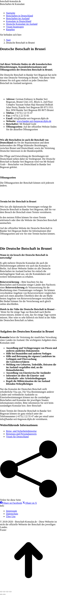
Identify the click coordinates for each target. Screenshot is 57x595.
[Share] (4, 591)
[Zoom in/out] (10, 591)
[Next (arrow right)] (4, 594)
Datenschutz (12, 513)
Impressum (11, 511)
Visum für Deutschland (17, 436)
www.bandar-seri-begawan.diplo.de (34, 121)
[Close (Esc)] (1, 591)
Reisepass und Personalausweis (21, 434)
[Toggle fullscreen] (7, 591)
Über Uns (11, 516)
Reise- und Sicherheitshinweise (21, 431)
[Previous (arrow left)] (1, 594)
